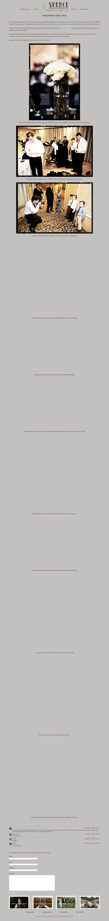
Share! (41, 821)
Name (11, 856)
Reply (55, 831)
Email (10, 862)
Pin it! (48, 821)
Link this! (32, 821)
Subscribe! (66, 821)
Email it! (75, 821)
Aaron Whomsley (16, 828)
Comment (12, 873)
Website (11, 868)
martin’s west (66, 28)
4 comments (37, 825)
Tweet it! (56, 821)
